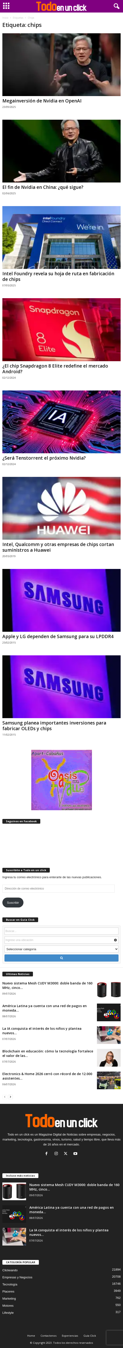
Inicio (5, 17)
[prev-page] (4, 1096)
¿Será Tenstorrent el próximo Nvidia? (44, 458)
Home (31, 1335)
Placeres (8, 1291)
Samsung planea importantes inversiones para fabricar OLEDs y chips (54, 726)
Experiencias (70, 1335)
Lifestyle (8, 1312)
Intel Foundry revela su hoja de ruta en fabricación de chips (58, 276)
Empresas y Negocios (17, 1277)
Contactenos (48, 1335)
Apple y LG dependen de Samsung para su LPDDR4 (58, 636)
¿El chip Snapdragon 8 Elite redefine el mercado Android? (55, 369)
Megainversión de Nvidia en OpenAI (42, 101)
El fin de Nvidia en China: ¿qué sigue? (42, 187)
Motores (8, 1305)
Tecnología (9, 1284)
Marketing (9, 1298)
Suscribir (13, 902)
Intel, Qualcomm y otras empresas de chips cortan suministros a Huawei (58, 547)
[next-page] (10, 1096)
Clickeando (10, 1270)
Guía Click (89, 1335)
